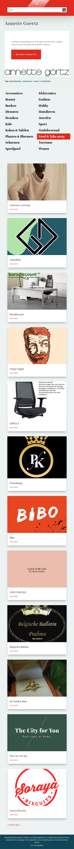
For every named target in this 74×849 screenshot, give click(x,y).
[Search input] (35, 10)
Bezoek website (26, 54)
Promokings (16, 483)
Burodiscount (17, 314)
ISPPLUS (14, 423)
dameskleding (15, 81)
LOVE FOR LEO (18, 592)
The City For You (18, 756)
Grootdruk (15, 259)
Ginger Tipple (17, 368)
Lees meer (14, 209)
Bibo (12, 537)
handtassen (27, 81)
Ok (32, 845)
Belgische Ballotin (19, 646)
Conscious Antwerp (20, 205)
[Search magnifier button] (64, 9)
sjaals (36, 81)
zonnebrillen (45, 81)
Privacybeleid (38, 845)
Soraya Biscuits (18, 810)
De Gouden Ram (18, 701)
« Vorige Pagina (13, 825)
